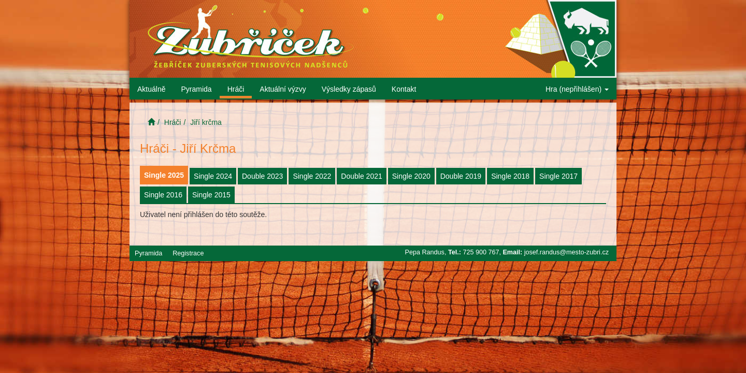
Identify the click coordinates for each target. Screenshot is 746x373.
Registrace (188, 253)
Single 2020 (411, 176)
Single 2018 (510, 176)
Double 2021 (361, 176)
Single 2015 (211, 195)
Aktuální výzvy (283, 89)
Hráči (236, 89)
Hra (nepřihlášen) (577, 89)
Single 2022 (312, 176)
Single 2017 (558, 176)
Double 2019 (460, 176)
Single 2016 (163, 195)
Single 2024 (213, 176)
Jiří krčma (206, 122)
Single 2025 (164, 175)
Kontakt (404, 89)
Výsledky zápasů (349, 89)
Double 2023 (262, 176)
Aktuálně (151, 89)
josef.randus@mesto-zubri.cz (566, 252)
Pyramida (196, 89)
